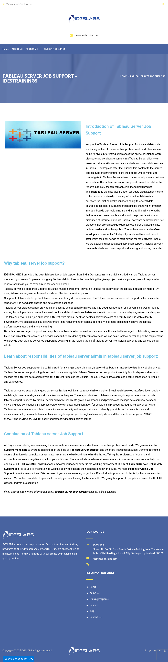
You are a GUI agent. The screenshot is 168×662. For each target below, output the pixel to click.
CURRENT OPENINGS (54, 49)
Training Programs (97, 599)
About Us (93, 592)
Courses (92, 605)
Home (5, 49)
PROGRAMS (32, 49)
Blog (90, 610)
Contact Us (94, 617)
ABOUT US (17, 49)
